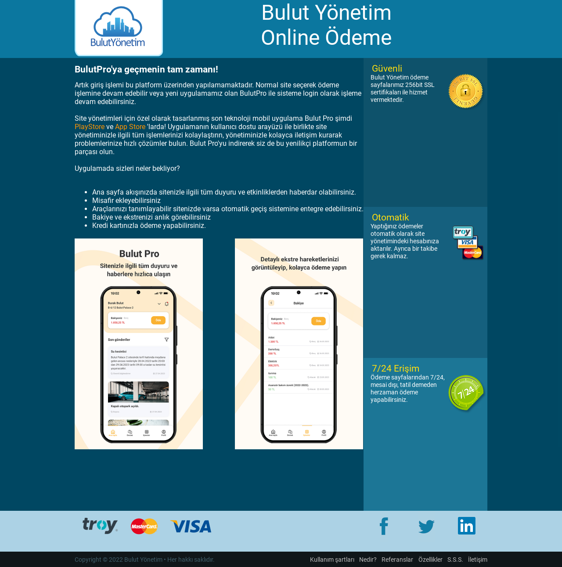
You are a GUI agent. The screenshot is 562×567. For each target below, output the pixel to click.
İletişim (477, 559)
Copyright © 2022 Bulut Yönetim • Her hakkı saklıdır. (145, 559)
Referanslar (397, 559)
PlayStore (89, 127)
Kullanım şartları (332, 559)
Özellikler (430, 559)
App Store (130, 127)
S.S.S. (455, 559)
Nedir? (368, 559)
